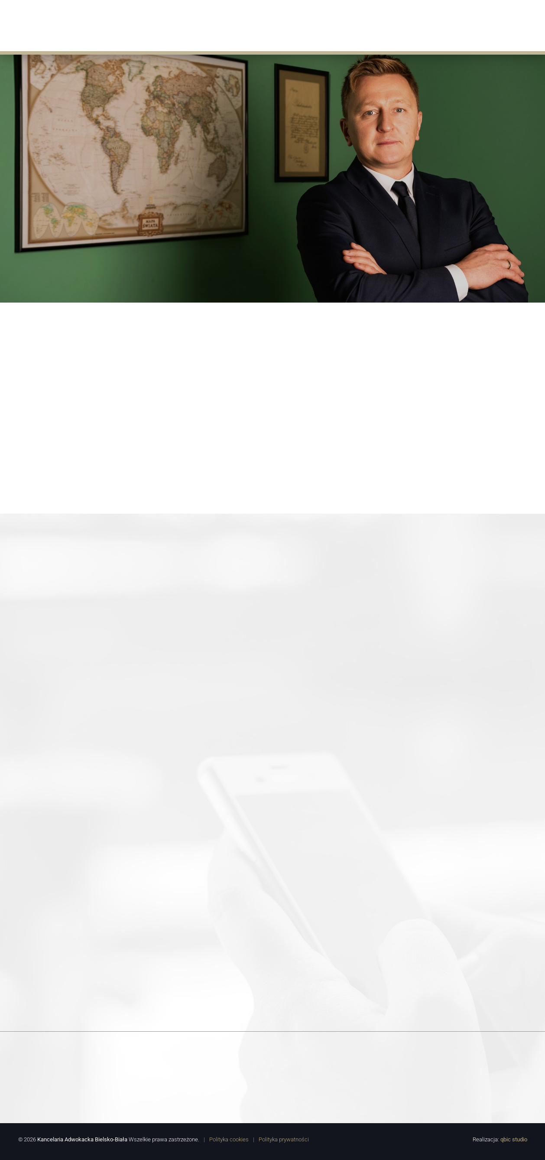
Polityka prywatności (284, 1139)
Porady (391, 25)
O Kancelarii (188, 25)
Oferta (234, 25)
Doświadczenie (340, 25)
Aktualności (280, 25)
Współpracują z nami (453, 25)
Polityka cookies (229, 1139)
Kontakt (517, 25)
